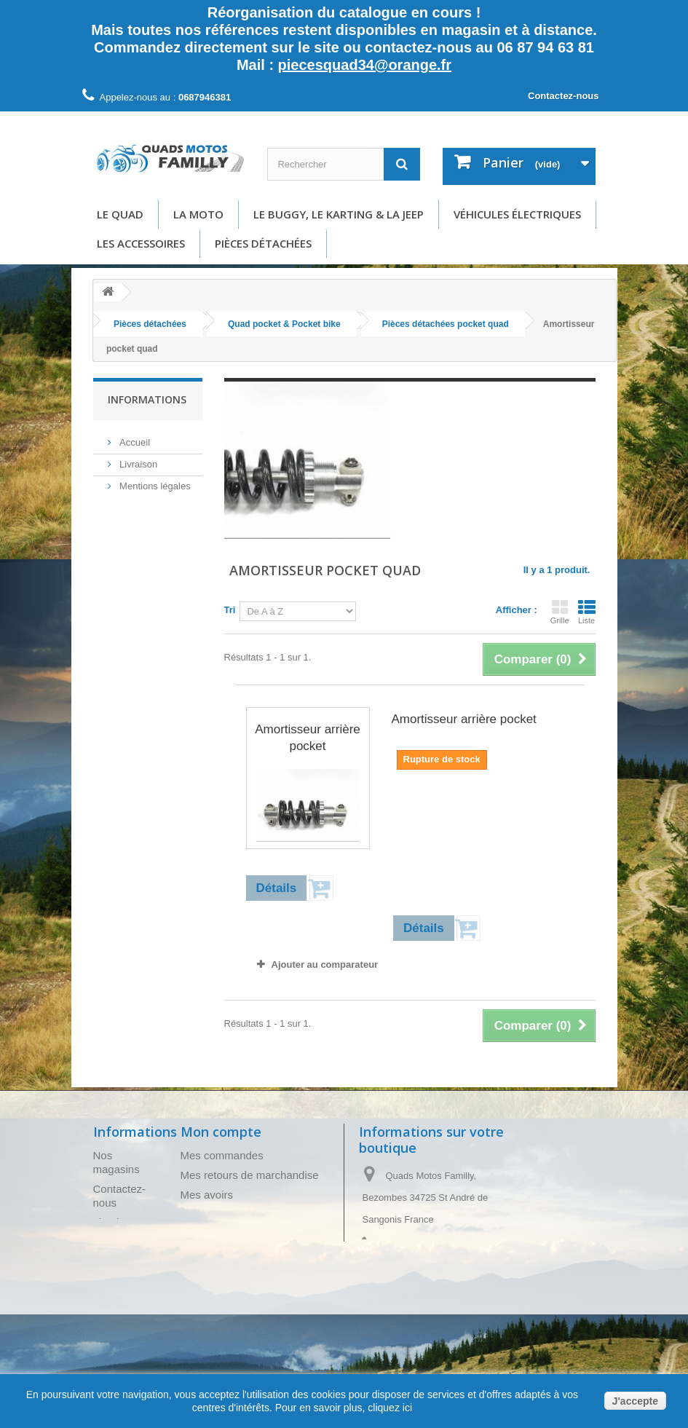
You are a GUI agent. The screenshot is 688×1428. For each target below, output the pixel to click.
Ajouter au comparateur (325, 964)
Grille (559, 612)
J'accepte (635, 1401)
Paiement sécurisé (157, 561)
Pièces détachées (263, 243)
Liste (587, 612)
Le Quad (120, 214)
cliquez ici (388, 1407)
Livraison (137, 460)
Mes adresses (214, 1214)
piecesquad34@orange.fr (364, 65)
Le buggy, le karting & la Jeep (338, 214)
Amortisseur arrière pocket (307, 737)
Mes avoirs (207, 1194)
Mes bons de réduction (236, 1253)
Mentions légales (154, 482)
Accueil (134, 438)
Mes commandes (222, 1155)
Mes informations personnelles (254, 1234)
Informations (147, 399)
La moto (198, 214)
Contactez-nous (563, 95)
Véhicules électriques (517, 214)
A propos (137, 539)
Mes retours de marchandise (250, 1175)
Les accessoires (141, 243)
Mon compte (221, 1131)
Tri (230, 609)
